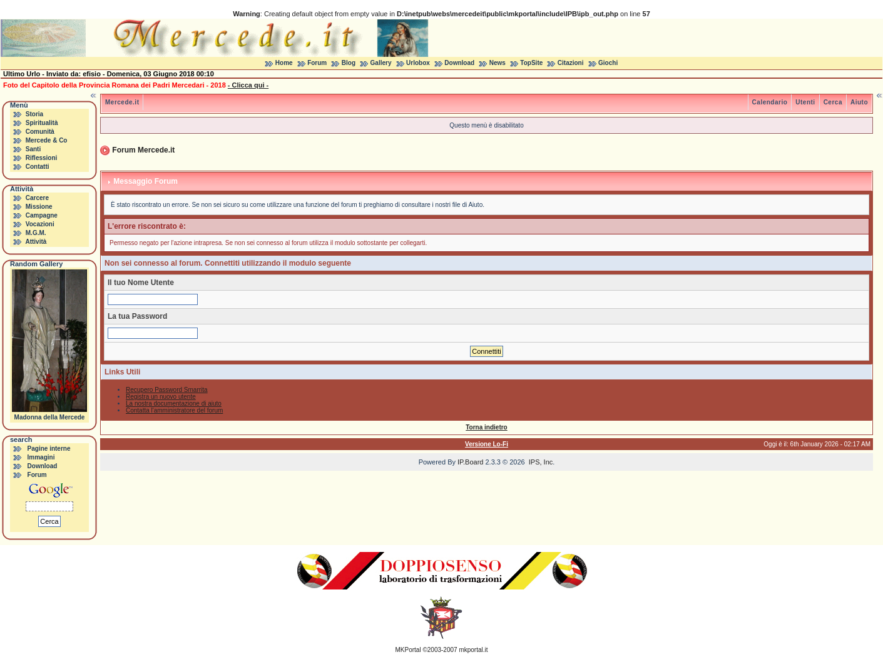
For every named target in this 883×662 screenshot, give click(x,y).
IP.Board (470, 462)
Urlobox (418, 62)
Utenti (805, 102)
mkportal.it (473, 649)
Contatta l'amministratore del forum (174, 410)
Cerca (833, 102)
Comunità (40, 131)
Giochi (608, 62)
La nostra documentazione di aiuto (174, 403)
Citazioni (571, 62)
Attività (35, 241)
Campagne (42, 215)
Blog (348, 62)
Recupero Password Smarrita (167, 389)
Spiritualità (42, 122)
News (497, 62)
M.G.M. (36, 232)
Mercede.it (122, 102)
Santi (33, 149)
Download (459, 62)
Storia (34, 114)
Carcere (37, 197)
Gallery (381, 62)
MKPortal (408, 649)
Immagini (41, 457)
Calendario (770, 102)
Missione (39, 206)
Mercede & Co (47, 140)
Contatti (37, 166)
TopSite (531, 62)
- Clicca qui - (248, 85)
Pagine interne (49, 448)
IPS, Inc (541, 462)
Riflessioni (42, 157)
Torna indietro (486, 427)
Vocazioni (40, 224)
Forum (317, 62)
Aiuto (859, 102)
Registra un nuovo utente (161, 396)
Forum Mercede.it (143, 150)
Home (284, 62)
